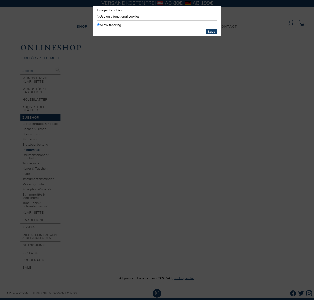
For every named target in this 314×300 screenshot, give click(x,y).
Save (211, 32)
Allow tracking (110, 25)
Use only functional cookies (120, 16)
